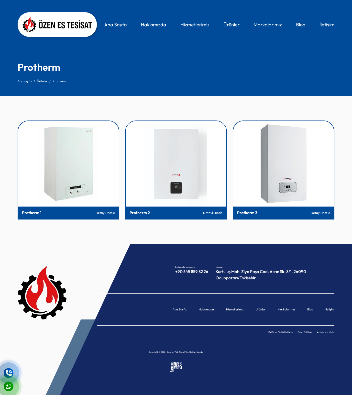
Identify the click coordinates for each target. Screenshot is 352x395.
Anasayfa (25, 81)
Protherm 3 (247, 212)
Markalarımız (267, 25)
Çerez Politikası (304, 332)
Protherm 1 (32, 212)
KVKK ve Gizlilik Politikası (280, 332)
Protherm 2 (140, 212)
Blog (301, 25)
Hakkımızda (153, 25)
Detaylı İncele (105, 213)
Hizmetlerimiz (194, 25)
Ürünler (231, 25)
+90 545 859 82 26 (191, 271)
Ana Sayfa (115, 25)
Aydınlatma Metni (325, 332)
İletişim (326, 25)
